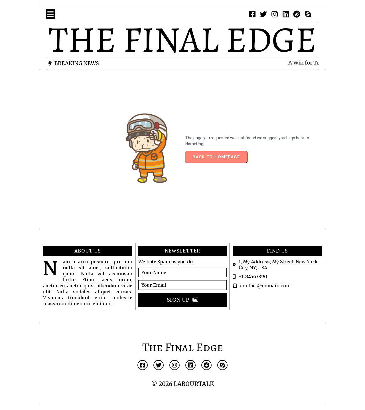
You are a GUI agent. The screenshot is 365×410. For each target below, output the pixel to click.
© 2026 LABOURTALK (182, 383)
